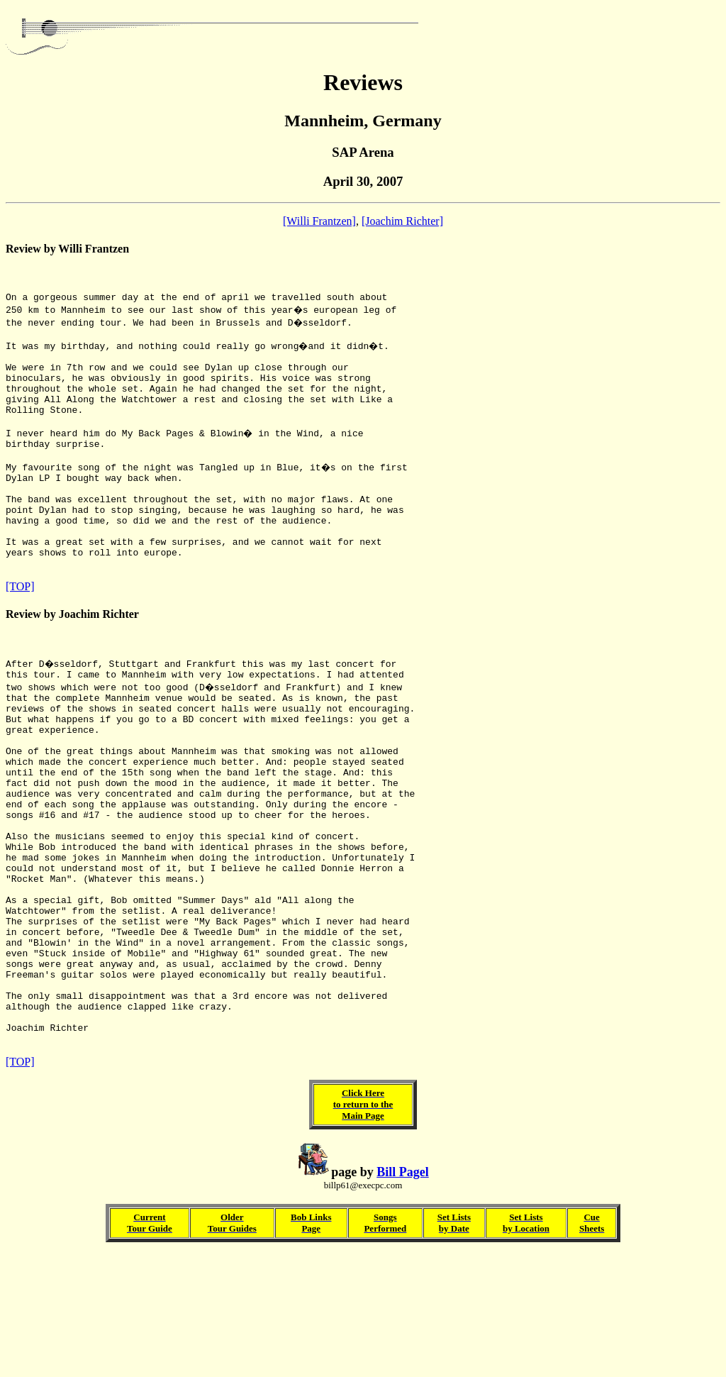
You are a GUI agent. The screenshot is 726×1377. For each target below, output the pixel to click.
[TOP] (20, 633)
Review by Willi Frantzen (67, 249)
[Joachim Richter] (402, 221)
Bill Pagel (402, 1295)
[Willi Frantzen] (319, 221)
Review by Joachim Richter (72, 661)
